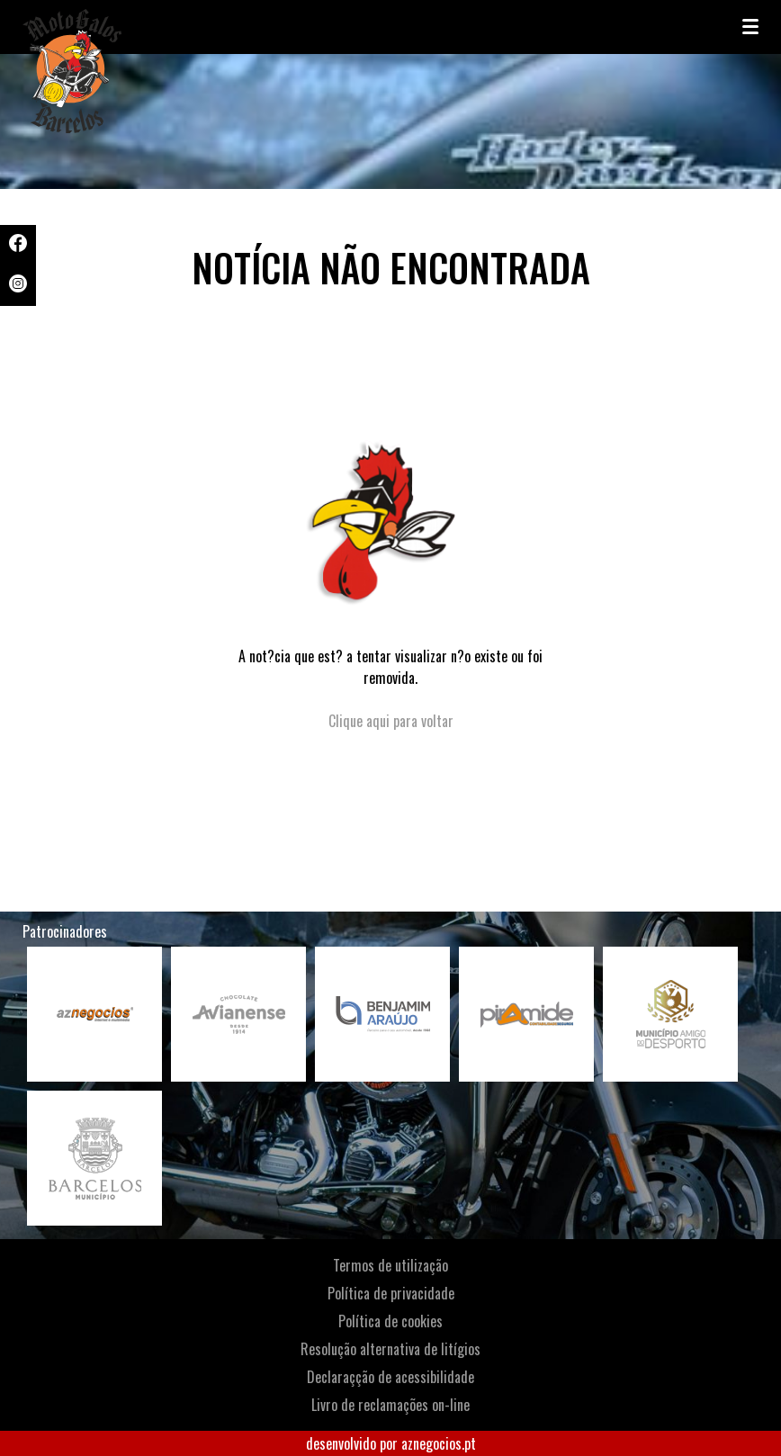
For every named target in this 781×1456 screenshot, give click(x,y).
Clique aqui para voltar (390, 721)
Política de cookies (390, 1321)
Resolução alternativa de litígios (390, 1349)
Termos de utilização (390, 1265)
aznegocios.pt (438, 1443)
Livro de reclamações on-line (390, 1405)
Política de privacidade (391, 1293)
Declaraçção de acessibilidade (390, 1377)
